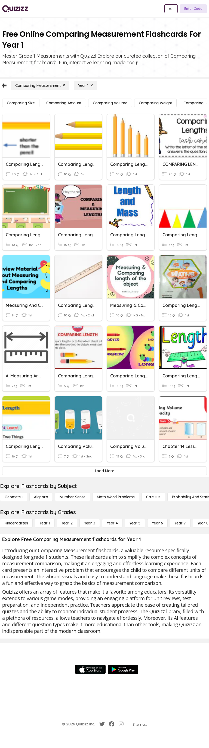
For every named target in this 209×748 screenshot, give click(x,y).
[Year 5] (135, 523)
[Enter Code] (193, 8)
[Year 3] (89, 523)
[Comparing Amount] (64, 103)
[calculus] (153, 497)
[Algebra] (41, 497)
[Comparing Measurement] (40, 85)
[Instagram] (121, 724)
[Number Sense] (72, 497)
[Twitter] (102, 724)
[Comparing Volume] (110, 103)
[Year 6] (157, 523)
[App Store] (90, 669)
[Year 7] (180, 523)
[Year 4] (112, 523)
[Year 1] (85, 85)
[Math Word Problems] (115, 497)
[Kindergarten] (16, 523)
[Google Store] (123, 669)
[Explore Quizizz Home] (15, 8)
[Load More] (104, 470)
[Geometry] (13, 497)
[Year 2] (67, 523)
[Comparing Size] (20, 103)
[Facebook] (111, 724)
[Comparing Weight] (155, 103)
